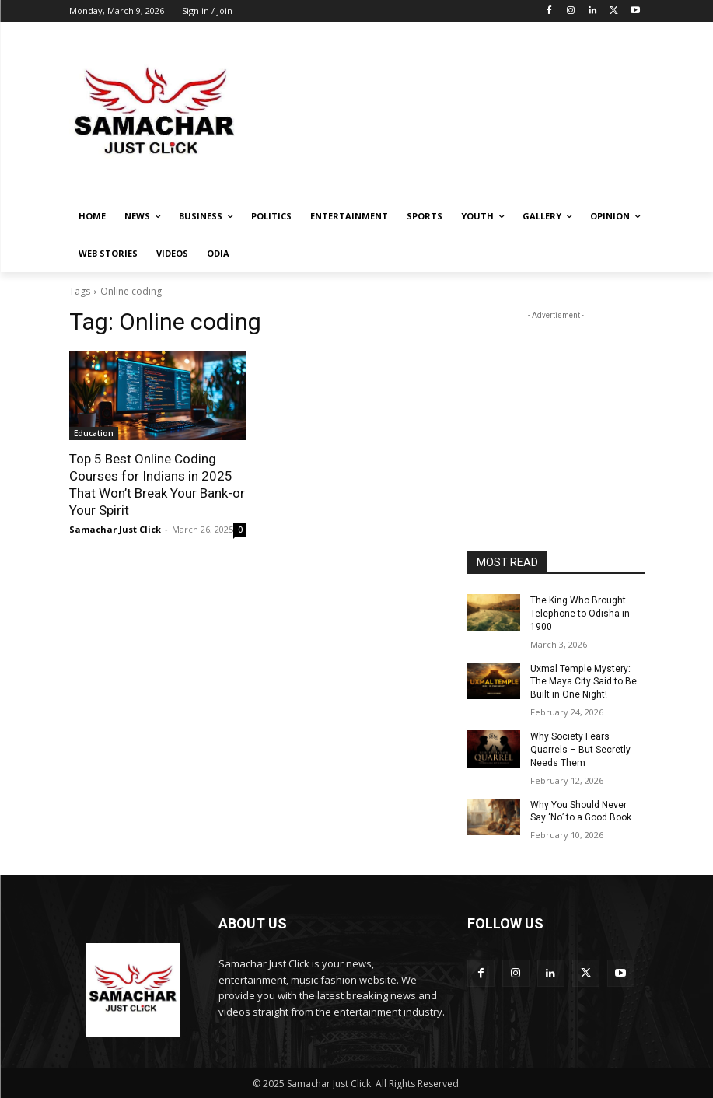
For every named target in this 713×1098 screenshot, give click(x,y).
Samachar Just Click (115, 529)
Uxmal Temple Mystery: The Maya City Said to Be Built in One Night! (583, 681)
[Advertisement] (463, 112)
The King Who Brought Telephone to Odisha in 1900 (579, 613)
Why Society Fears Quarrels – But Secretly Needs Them (580, 749)
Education (94, 433)
